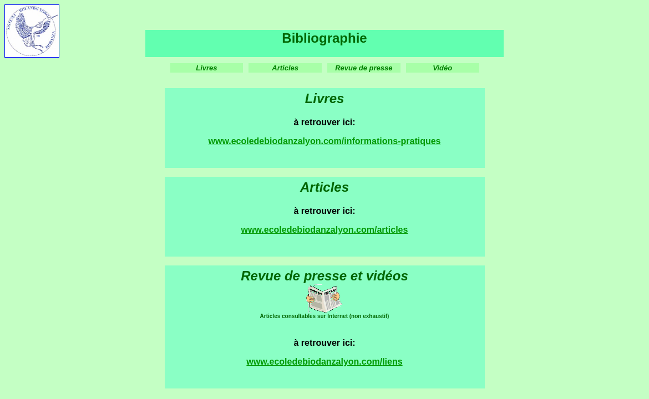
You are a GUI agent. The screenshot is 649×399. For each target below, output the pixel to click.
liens (392, 361)
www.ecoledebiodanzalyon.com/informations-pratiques (324, 141)
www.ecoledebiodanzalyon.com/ (309, 229)
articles (392, 229)
